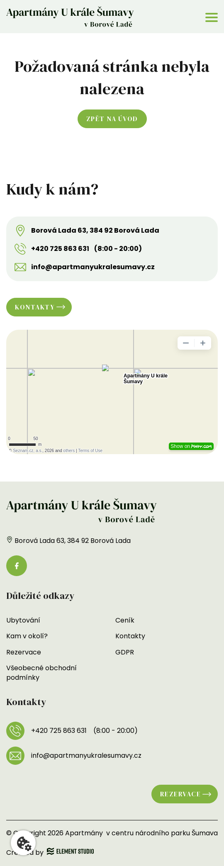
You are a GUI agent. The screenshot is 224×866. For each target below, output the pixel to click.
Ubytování (23, 620)
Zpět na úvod (112, 118)
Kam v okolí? (27, 636)
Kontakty (35, 306)
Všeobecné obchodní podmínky (41, 672)
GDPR (124, 652)
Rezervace (23, 652)
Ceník (124, 620)
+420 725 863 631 (60, 248)
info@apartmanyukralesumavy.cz (93, 267)
